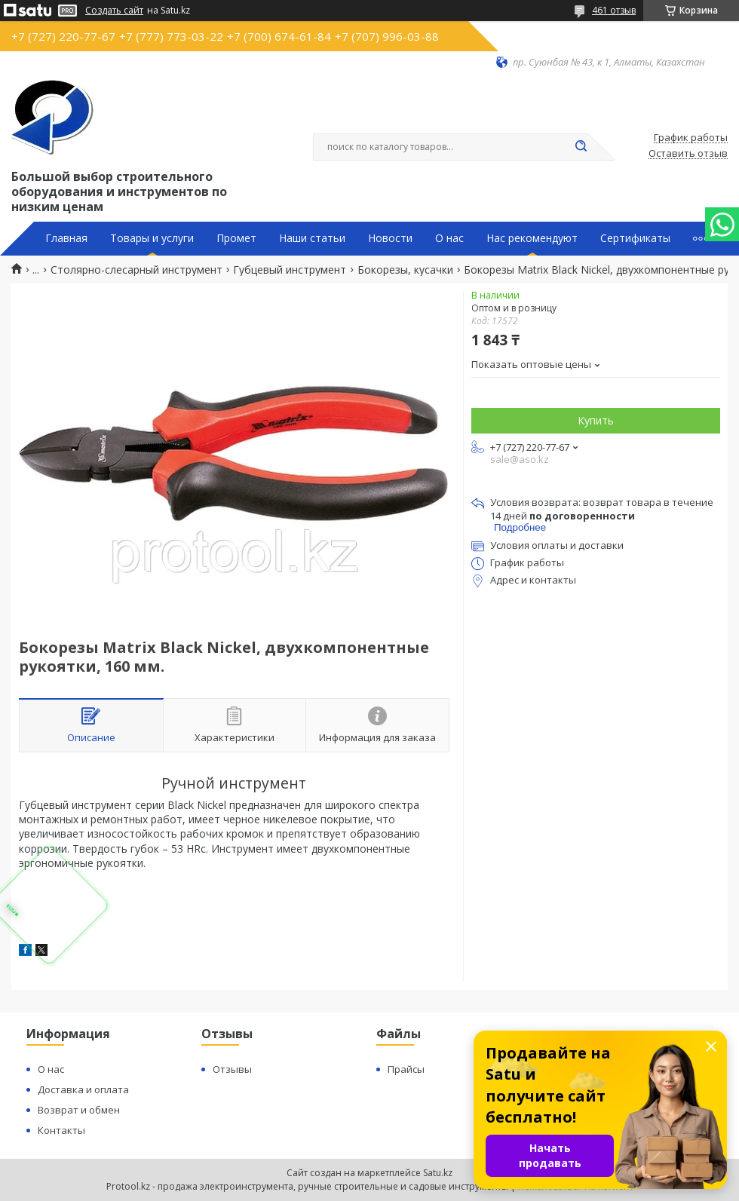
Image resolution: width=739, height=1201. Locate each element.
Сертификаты (635, 238)
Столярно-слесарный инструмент (136, 270)
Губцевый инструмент (289, 270)
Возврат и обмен (79, 1110)
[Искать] (581, 147)
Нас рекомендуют (532, 238)
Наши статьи (312, 238)
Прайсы (406, 1069)
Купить (596, 420)
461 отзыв (614, 10)
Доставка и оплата (83, 1089)
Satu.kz (437, 1172)
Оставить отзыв (688, 154)
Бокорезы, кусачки (405, 270)
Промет (236, 238)
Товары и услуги (152, 238)
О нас (449, 238)
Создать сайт (114, 10)
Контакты (61, 1130)
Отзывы (232, 1069)
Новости (390, 238)
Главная (66, 238)
